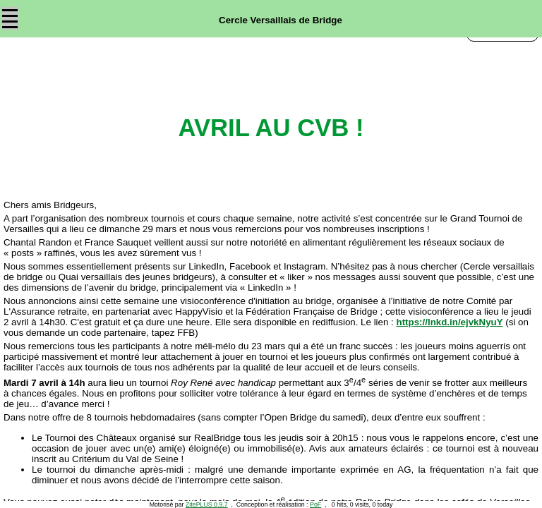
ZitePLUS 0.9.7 (207, 504)
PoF (315, 504)
